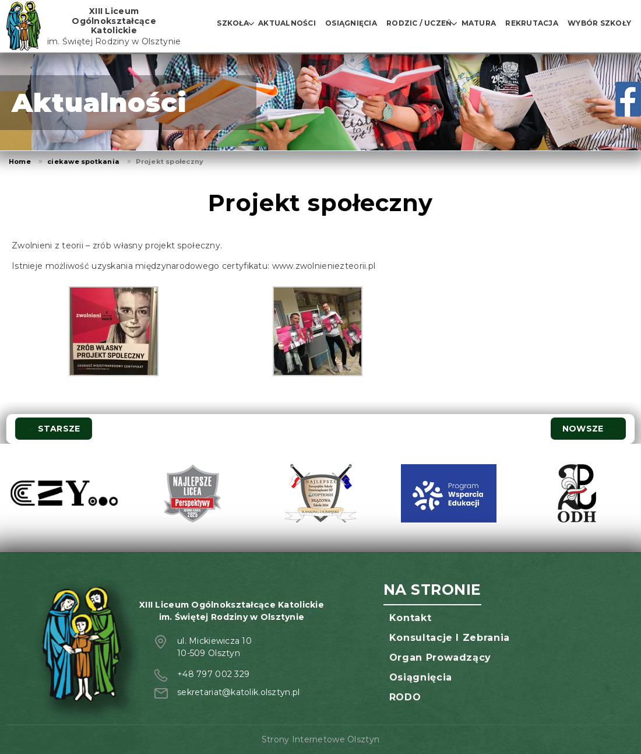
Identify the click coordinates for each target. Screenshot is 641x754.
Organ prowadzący (440, 657)
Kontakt (410, 617)
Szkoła (232, 23)
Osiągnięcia (351, 23)
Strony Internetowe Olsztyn (320, 739)
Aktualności (287, 23)
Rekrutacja (531, 23)
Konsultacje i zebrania (449, 637)
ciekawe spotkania (83, 161)
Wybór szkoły (599, 23)
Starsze (53, 428)
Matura (479, 23)
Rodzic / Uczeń (419, 23)
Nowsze (588, 428)
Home (20, 161)
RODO (405, 697)
